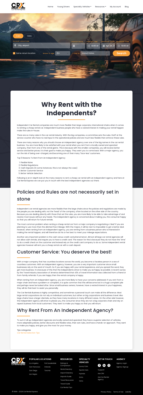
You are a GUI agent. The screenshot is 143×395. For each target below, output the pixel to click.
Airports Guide (65, 376)
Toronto (47, 370)
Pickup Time (92, 42)
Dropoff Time (122, 42)
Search (121, 53)
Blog (127, 6)
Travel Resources (67, 380)
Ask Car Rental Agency (103, 378)
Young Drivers (63, 6)
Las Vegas (33, 374)
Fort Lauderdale (50, 363)
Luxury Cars (83, 366)
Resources (100, 6)
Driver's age (48, 53)
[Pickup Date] (80, 46)
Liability (128, 392)
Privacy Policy (106, 392)
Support (101, 370)
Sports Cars (83, 370)
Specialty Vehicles (82, 6)
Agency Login (122, 363)
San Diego (33, 370)
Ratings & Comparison (65, 364)
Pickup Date (77, 42)
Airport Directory (66, 373)
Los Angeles (33, 363)
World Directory (66, 369)
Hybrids (82, 373)
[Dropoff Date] (110, 46)
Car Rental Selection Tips (28, 333)
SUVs (81, 377)
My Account (115, 6)
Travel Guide (65, 384)
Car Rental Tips (66, 387)
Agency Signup (122, 367)
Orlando (47, 367)
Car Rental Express (30, 391)
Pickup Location (21, 41)
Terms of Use (118, 392)
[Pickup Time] (95, 46)
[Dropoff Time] (125, 46)
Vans (29, 36)
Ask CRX (101, 373)
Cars (18, 36)
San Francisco (34, 367)
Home (50, 6)
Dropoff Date (108, 42)
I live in (76, 53)
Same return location (25, 53)
